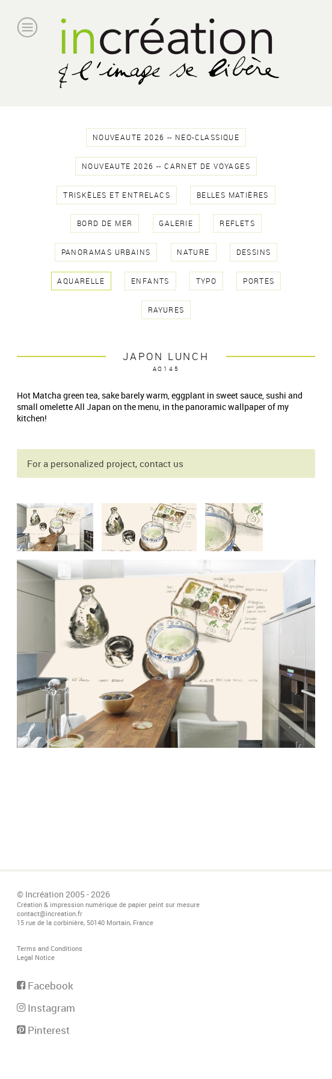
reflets (237, 223)
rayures (166, 309)
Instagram (46, 1008)
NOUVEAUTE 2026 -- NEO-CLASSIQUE (166, 137)
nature (193, 252)
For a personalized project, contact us (105, 463)
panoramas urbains (106, 252)
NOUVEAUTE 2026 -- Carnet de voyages (166, 166)
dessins (253, 252)
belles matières (233, 195)
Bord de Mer (104, 223)
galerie (176, 223)
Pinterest (43, 1030)
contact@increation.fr (49, 913)
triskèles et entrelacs (116, 195)
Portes (258, 281)
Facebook (45, 985)
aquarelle (81, 281)
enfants (150, 281)
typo (206, 281)
